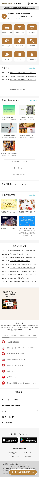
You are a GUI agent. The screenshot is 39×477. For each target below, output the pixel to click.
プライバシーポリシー (9, 466)
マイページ (27, 453)
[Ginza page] (11, 4)
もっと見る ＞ (32, 68)
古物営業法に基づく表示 (28, 468)
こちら (19, 18)
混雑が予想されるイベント (19, 89)
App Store (10, 440)
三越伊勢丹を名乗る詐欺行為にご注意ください (19, 8)
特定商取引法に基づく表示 (11, 468)
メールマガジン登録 (14, 457)
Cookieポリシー (23, 466)
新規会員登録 (13, 453)
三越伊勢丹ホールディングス (18, 464)
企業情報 (5, 464)
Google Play (29, 440)
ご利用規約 (28, 457)
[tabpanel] (9, 301)
